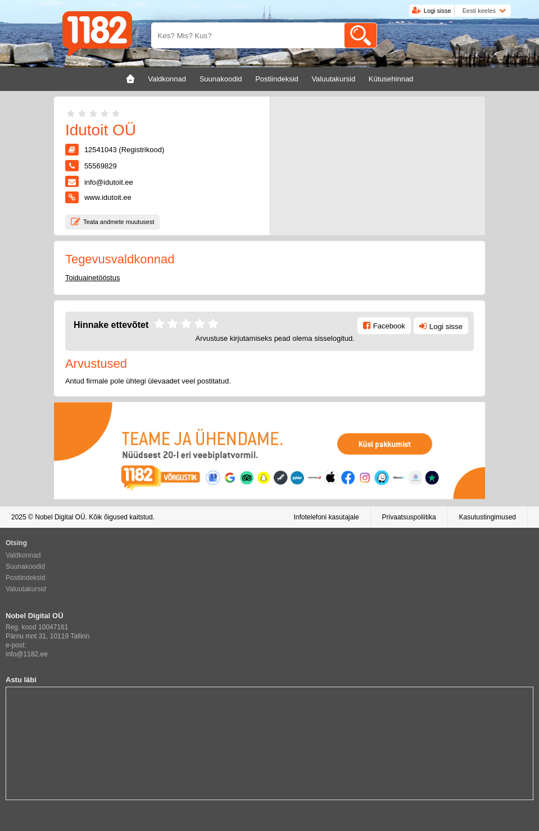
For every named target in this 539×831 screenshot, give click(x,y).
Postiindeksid (26, 578)
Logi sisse (437, 10)
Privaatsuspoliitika (409, 517)
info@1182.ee (27, 654)
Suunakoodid (25, 566)
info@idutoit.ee (108, 182)
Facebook (389, 326)
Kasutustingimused (487, 517)
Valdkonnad (23, 555)
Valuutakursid (26, 589)
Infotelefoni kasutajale (326, 517)
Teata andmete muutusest (119, 221)
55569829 (100, 166)
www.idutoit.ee (108, 197)
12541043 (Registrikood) (124, 149)
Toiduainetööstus (92, 277)
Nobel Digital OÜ (60, 517)
